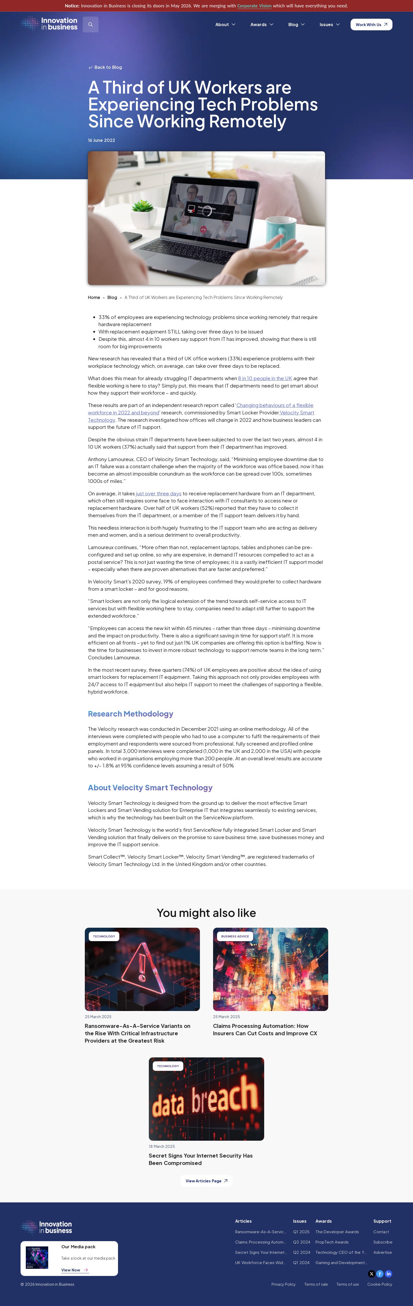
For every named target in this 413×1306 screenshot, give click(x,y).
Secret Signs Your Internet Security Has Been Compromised (261, 1252)
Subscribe (382, 1241)
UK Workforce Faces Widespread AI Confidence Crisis (261, 1262)
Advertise (382, 1252)
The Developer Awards (337, 1231)
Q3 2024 (301, 1241)
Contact (381, 1231)
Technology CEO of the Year (342, 1252)
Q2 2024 (301, 1252)
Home (94, 297)
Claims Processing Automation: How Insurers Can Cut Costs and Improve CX (261, 1241)
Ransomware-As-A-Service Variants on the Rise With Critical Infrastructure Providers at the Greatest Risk (261, 1231)
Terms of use (347, 1284)
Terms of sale (316, 1284)
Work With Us (371, 24)
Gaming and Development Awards (342, 1262)
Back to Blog (105, 67)
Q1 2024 (301, 1262)
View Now (75, 1270)
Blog (112, 297)
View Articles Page (206, 1180)
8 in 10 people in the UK (265, 378)
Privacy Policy (284, 1284)
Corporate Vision (254, 6)
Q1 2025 (301, 1231)
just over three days (158, 493)
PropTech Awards (332, 1241)
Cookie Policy (379, 1284)
